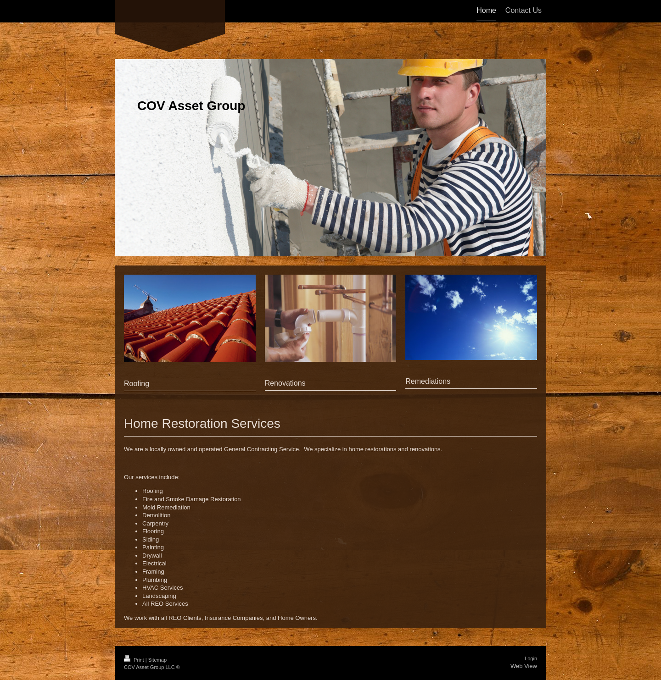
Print (135, 660)
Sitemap (157, 660)
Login (531, 658)
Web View (523, 666)
